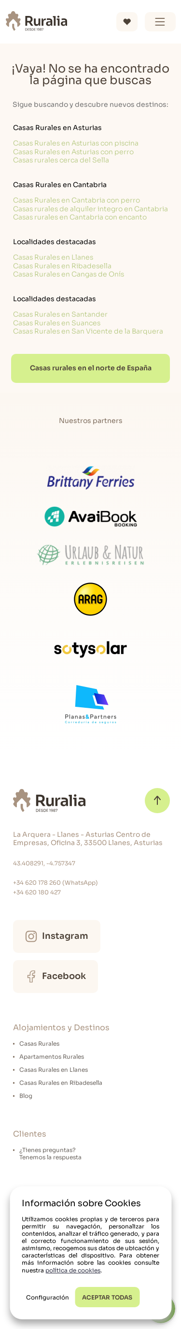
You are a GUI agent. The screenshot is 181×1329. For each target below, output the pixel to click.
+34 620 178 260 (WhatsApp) (55, 882)
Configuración (47, 1297)
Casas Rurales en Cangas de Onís (68, 274)
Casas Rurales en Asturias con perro (73, 151)
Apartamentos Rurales (51, 1056)
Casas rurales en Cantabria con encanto (80, 217)
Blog (25, 1095)
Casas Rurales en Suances (56, 323)
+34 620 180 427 (37, 892)
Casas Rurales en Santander (60, 314)
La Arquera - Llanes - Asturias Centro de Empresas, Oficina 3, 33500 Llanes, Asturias (88, 839)
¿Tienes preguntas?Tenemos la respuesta (50, 1153)
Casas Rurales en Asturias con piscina (76, 143)
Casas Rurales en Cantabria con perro (76, 200)
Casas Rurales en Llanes (53, 257)
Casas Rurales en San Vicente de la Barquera (88, 331)
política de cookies (72, 1270)
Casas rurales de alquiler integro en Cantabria (90, 208)
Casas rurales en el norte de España (91, 368)
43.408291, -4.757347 (44, 863)
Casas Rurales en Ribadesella (62, 266)
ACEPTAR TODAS (107, 1297)
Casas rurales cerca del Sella (61, 160)
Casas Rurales (39, 1043)
